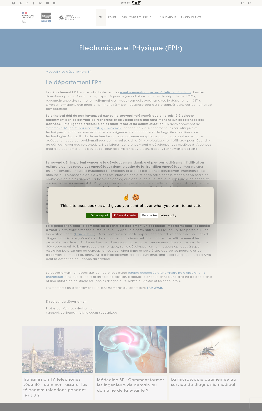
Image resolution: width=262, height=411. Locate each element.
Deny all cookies (125, 215)
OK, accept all (98, 215)
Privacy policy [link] (168, 215)
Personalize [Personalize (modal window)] (149, 215)
